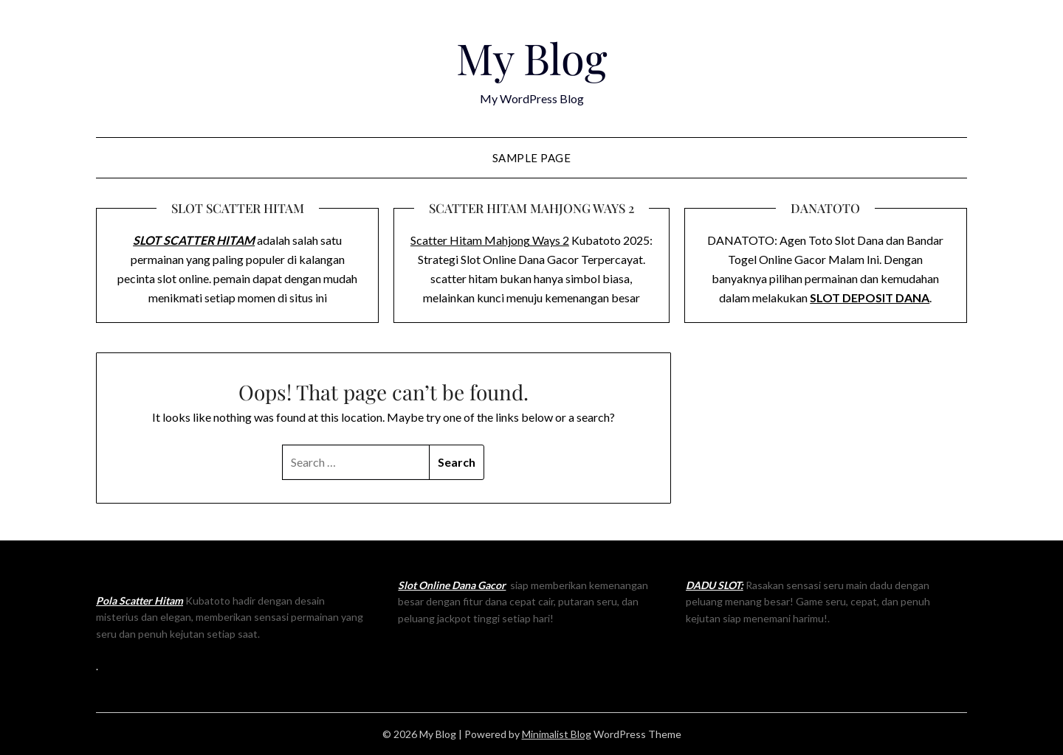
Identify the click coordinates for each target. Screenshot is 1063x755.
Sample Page (531, 157)
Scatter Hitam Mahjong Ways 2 (489, 240)
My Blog (532, 57)
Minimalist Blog (556, 734)
